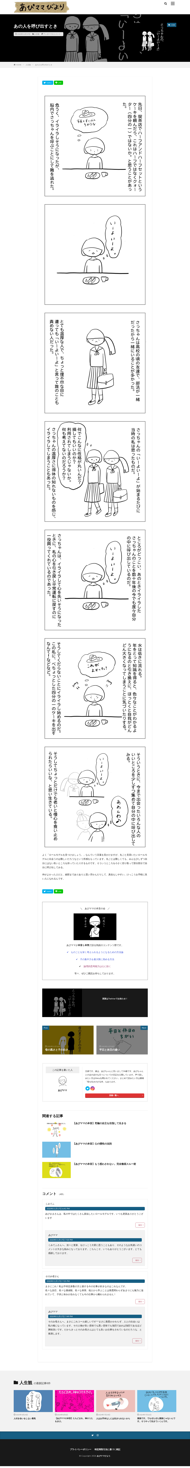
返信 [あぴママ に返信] (137, 1261)
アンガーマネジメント (51, 34)
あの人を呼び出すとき (43, 65)
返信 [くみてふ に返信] (140, 1226)
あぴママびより (103, 1457)
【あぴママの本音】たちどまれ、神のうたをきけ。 (74, 1421)
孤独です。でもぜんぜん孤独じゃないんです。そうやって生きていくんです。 (156, 1421)
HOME (18, 65)
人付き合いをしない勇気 (25, 1419)
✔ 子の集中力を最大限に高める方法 (95, 959)
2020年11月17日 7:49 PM (61, 1317)
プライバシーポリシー (79, 1451)
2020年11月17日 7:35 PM (58, 1282)
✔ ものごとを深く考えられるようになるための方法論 (95, 952)
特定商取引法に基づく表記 (108, 1451)
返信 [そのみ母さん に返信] (140, 1303)
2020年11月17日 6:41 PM (58, 1210)
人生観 (36, 34)
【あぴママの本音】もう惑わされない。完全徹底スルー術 (106, 1165)
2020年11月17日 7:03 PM (61, 1241)
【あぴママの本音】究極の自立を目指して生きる (101, 1124)
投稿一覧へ (114, 1097)
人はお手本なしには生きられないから (114, 1419)
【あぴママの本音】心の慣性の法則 (93, 1144)
